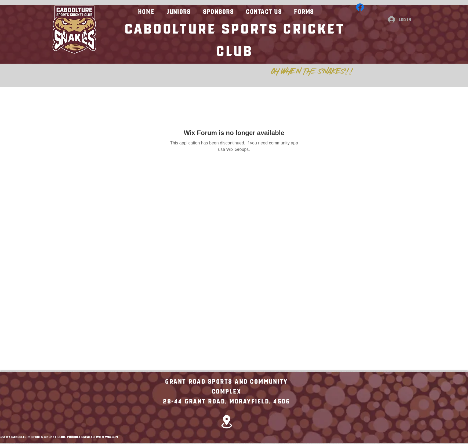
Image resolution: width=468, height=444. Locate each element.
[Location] (227, 421)
